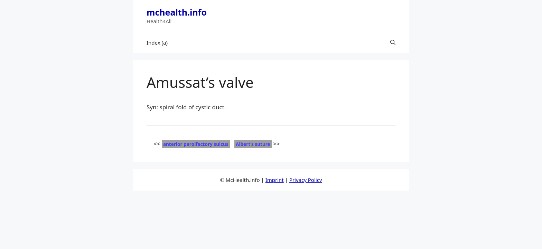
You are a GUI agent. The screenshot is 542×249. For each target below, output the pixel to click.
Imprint (274, 179)
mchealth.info (177, 12)
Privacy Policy (305, 179)
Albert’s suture (253, 144)
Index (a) (157, 42)
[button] (392, 42)
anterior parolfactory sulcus (195, 144)
